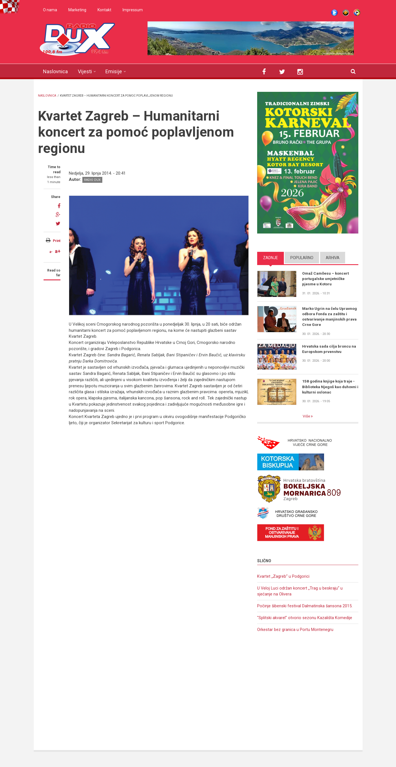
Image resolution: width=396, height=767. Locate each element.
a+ (57, 251)
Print (56, 241)
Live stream (334, 12)
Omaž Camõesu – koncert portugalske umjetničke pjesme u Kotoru (326, 279)
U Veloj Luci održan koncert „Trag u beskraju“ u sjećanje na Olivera (300, 592)
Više (306, 417)
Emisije (113, 71)
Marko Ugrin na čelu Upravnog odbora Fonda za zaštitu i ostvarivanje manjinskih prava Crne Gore (328, 317)
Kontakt (104, 10)
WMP (357, 12)
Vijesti (85, 71)
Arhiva (333, 257)
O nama (50, 10)
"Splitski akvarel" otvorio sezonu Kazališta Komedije (304, 619)
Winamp (345, 12)
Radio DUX (92, 180)
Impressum (133, 10)
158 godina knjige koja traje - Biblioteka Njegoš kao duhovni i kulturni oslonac (329, 387)
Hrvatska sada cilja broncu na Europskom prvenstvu (329, 349)
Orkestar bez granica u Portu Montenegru (295, 631)
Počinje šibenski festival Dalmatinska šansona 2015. (305, 607)
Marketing (77, 10)
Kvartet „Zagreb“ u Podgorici (283, 577)
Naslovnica (55, 71)
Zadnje (270, 257)
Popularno (301, 257)
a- (51, 252)
